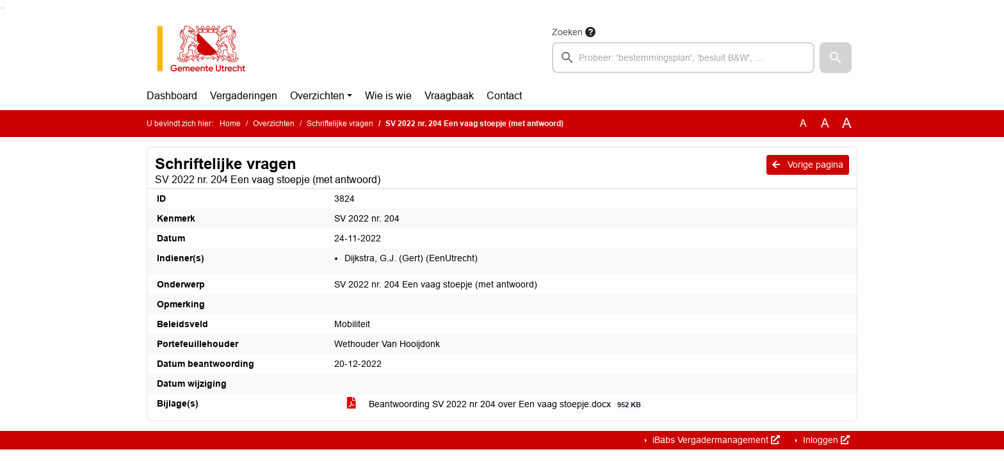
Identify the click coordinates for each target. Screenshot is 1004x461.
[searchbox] (683, 57)
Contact (504, 95)
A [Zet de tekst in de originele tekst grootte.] (803, 123)
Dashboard (172, 95)
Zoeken (567, 32)
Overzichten (317, 95)
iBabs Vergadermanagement (715, 440)
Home (230, 123)
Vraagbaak (449, 95)
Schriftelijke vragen (340, 123)
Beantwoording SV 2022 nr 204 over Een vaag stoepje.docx (496, 404)
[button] (836, 57)
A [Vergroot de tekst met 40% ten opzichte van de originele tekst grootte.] (847, 123)
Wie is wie (388, 95)
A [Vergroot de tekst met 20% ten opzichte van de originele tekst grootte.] (825, 123)
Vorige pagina (807, 164)
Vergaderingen (243, 95)
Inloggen (825, 440)
